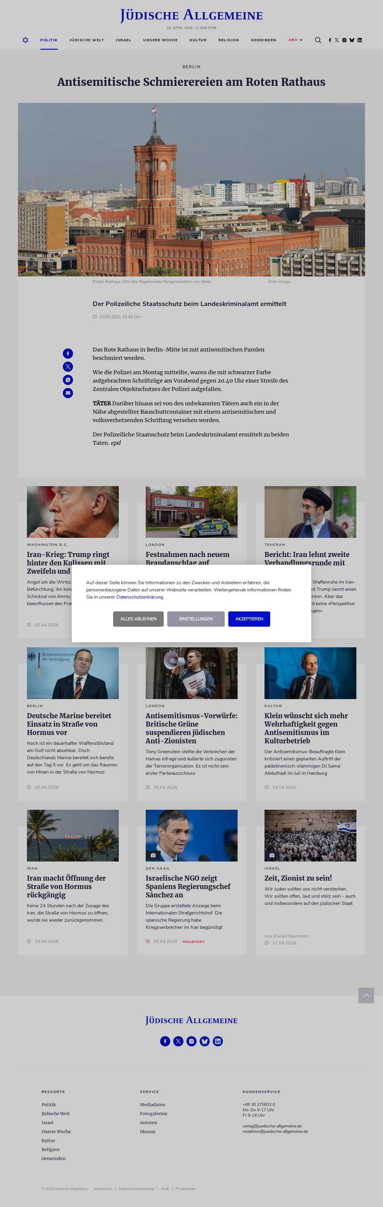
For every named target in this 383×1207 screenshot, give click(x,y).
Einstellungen (195, 619)
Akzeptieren (249, 619)
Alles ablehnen (138, 619)
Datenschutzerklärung (139, 597)
